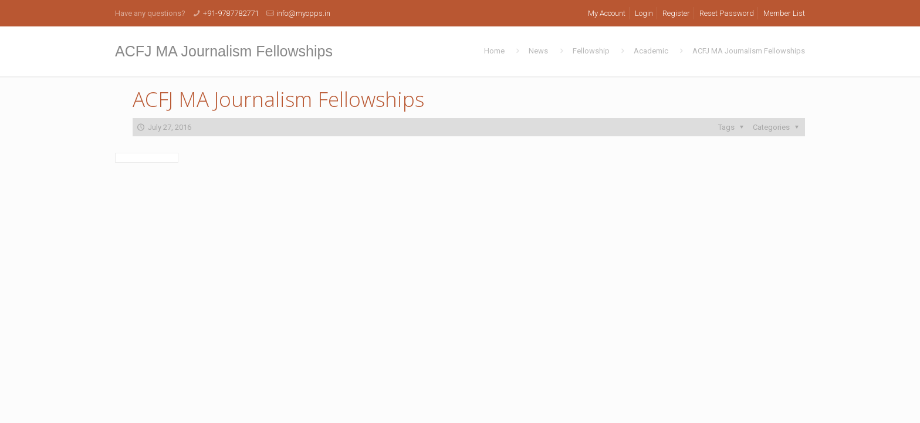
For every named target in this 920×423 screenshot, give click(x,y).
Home (494, 50)
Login (644, 13)
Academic (651, 50)
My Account (606, 13)
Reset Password (726, 13)
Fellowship (591, 50)
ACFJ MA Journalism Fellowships (748, 50)
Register (676, 13)
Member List (784, 13)
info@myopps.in (303, 13)
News (538, 50)
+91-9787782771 (231, 13)
